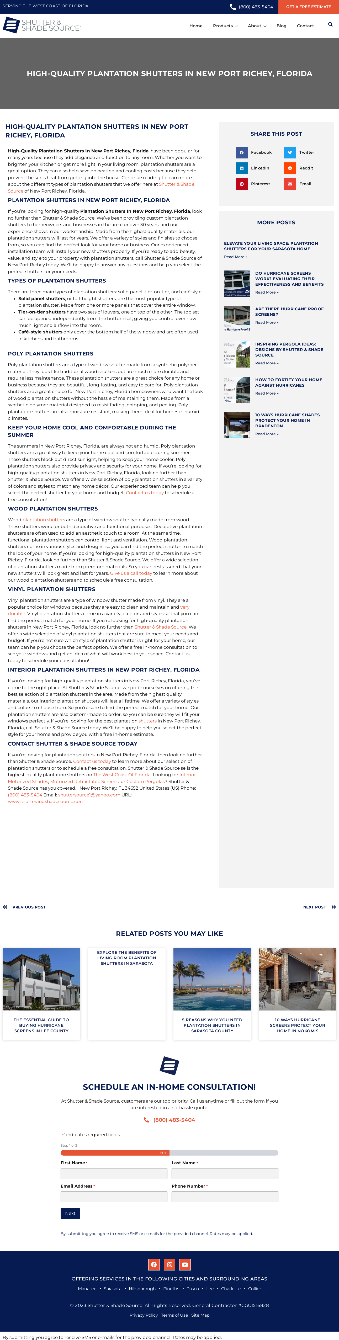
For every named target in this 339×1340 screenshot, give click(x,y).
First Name (74, 1163)
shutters (148, 721)
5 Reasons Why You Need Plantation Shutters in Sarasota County (212, 1025)
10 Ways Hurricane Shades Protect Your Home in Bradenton (287, 420)
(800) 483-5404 (25, 794)
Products (225, 25)
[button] (258, 152)
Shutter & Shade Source (161, 627)
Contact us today (145, 492)
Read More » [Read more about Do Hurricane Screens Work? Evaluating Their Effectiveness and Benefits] (267, 292)
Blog (282, 25)
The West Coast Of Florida (122, 774)
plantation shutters (44, 519)
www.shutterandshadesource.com (46, 801)
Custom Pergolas (145, 781)
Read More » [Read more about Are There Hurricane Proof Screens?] (267, 322)
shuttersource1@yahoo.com (89, 794)
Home (196, 25)
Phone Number (190, 1186)
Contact (305, 25)
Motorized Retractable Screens (84, 781)
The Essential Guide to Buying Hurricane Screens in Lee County (41, 1025)
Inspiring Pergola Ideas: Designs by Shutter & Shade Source (289, 350)
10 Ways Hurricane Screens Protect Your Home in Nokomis (297, 1025)
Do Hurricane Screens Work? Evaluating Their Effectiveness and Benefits (289, 279)
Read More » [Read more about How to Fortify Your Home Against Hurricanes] (267, 393)
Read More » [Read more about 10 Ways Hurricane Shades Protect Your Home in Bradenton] (267, 434)
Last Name (185, 1163)
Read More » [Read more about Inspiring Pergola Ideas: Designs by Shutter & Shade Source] (267, 363)
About (257, 25)
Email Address (78, 1186)
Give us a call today (131, 573)
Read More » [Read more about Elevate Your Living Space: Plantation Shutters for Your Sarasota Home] (235, 256)
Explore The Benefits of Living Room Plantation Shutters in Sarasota (127, 958)
